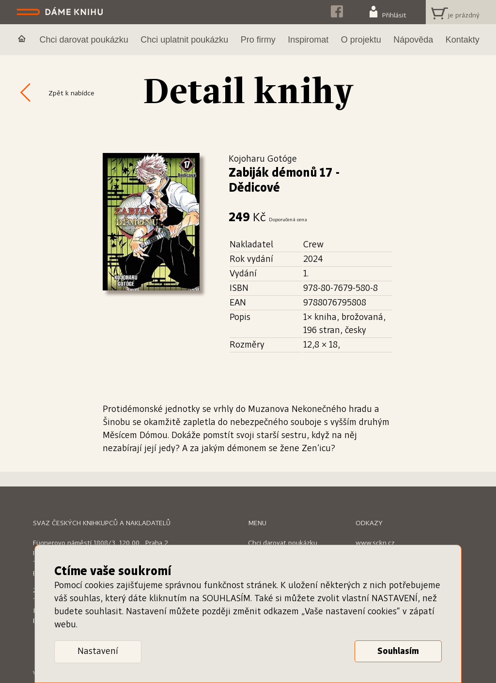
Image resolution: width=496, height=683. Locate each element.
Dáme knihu (60, 12)
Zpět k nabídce (71, 93)
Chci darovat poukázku (282, 543)
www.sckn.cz (375, 543)
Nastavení (98, 651)
